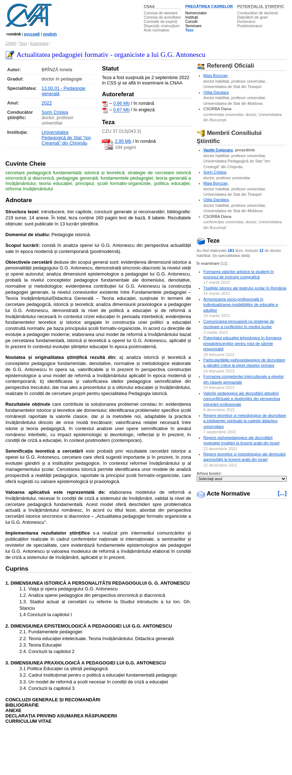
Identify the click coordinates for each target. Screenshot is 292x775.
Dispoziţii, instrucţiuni (161, 26)
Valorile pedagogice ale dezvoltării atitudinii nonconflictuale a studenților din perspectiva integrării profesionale (242, 398)
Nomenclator (196, 13)
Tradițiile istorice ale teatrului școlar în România (245, 288)
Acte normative (156, 30)
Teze (189, 30)
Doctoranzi (246, 21)
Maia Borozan (216, 75)
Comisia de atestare (161, 13)
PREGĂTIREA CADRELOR (209, 6)
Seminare (193, 26)
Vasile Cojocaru (218, 150)
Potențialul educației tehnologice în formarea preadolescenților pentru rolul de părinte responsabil (243, 343)
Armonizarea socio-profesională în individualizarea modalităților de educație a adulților (241, 304)
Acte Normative (223, 493)
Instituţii (191, 17)
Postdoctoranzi (250, 26)
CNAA (149, 6)
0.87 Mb (121, 110)
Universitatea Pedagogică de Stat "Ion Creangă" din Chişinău (66, 138)
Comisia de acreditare (162, 17)
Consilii (191, 21)
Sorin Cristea (55, 112)
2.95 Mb (123, 141)
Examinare (39, 43)
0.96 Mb (121, 103)
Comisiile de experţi (160, 21)
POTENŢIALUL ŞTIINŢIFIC (260, 6)
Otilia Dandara (216, 92)
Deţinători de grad (252, 17)
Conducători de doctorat (257, 13)
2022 (47, 103)
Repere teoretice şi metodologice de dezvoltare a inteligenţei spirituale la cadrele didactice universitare (245, 421)
